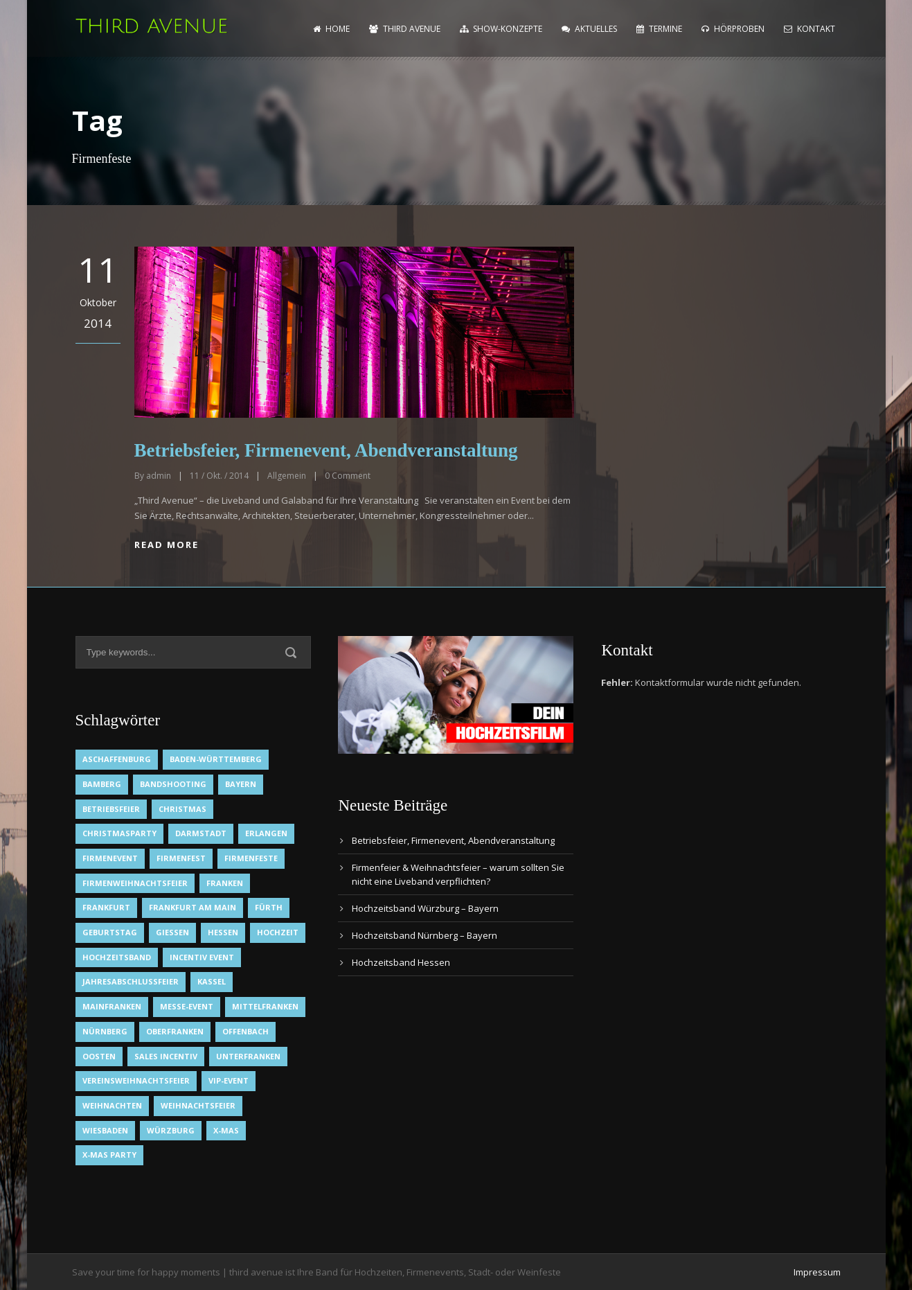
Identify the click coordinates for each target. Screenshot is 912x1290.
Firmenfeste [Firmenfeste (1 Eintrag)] (251, 858)
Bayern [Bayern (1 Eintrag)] (240, 784)
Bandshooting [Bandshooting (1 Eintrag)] (173, 784)
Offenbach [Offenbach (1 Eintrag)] (245, 1031)
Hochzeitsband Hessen (401, 962)
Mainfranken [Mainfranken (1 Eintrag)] (111, 1006)
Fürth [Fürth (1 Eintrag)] (269, 907)
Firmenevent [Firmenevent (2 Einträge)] (110, 858)
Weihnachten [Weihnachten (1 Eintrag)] (112, 1105)
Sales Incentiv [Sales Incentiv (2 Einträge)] (165, 1056)
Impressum (817, 1272)
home (331, 29)
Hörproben (733, 29)
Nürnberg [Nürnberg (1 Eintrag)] (104, 1031)
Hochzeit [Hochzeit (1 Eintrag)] (277, 932)
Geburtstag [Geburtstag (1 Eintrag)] (109, 932)
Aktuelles (589, 29)
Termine (659, 29)
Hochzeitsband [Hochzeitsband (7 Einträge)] (116, 957)
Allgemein (286, 475)
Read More (166, 544)
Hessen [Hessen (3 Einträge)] (223, 932)
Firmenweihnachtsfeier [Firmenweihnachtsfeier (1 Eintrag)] (135, 883)
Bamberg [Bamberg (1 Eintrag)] (101, 784)
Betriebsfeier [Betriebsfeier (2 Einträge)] (111, 809)
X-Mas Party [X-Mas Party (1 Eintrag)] (109, 1154)
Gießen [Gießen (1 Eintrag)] (172, 932)
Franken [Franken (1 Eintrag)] (224, 883)
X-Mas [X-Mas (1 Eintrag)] (226, 1130)
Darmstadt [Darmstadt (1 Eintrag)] (200, 833)
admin (158, 475)
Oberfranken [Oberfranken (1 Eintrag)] (175, 1031)
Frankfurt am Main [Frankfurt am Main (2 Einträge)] (192, 907)
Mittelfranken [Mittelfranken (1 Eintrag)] (265, 1006)
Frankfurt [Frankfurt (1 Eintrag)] (106, 907)
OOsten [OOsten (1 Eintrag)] (99, 1056)
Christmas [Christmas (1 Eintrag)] (182, 809)
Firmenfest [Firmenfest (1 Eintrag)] (181, 858)
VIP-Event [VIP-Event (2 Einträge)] (228, 1080)
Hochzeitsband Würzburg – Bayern (425, 908)
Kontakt (809, 29)
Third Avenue (404, 29)
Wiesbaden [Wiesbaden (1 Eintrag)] (105, 1130)
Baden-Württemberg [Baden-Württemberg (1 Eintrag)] (216, 759)
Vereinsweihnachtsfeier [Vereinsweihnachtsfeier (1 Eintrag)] (136, 1080)
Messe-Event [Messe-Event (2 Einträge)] (186, 1006)
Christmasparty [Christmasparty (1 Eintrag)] (119, 833)
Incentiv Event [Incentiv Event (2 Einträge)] (202, 957)
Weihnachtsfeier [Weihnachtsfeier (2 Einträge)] (198, 1105)
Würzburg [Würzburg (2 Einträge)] (171, 1130)
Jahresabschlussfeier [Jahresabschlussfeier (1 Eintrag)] (130, 981)
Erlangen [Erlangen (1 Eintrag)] (266, 833)
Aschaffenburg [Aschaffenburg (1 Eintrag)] (116, 759)
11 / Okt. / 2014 (219, 475)
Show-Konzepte (501, 29)
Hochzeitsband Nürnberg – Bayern (424, 935)
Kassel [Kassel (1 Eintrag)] (211, 981)
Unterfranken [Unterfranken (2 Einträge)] (248, 1056)
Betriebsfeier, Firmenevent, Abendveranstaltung (326, 450)
